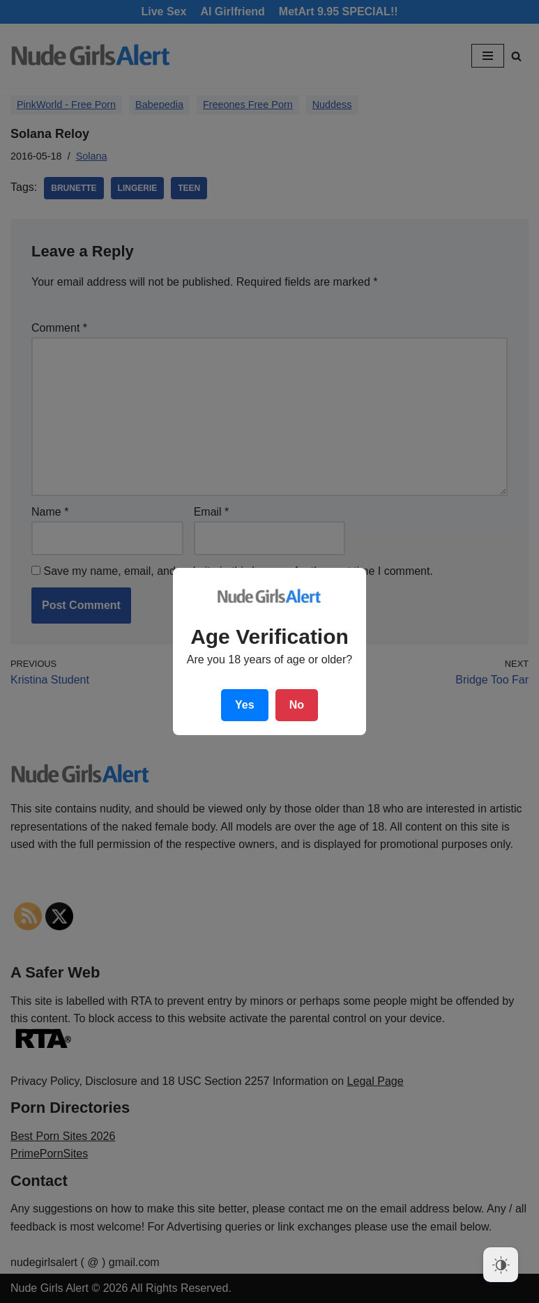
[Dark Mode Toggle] (500, 1264)
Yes (245, 705)
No (296, 705)
